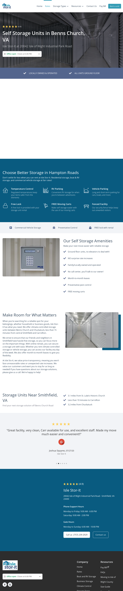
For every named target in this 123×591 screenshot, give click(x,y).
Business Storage (85, 581)
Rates (79, 571)
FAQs (103, 572)
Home (79, 567)
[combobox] (22, 54)
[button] (56, 463)
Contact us (101, 534)
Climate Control (84, 586)
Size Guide (105, 586)
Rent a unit (114, 6)
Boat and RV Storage (86, 576)
